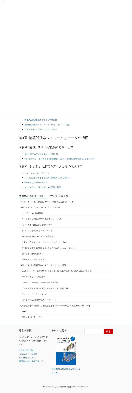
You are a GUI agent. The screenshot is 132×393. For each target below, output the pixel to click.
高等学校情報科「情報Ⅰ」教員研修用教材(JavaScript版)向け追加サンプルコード (55, 305)
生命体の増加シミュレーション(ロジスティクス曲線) (47, 124)
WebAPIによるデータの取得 (35, 182)
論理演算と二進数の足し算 (33, 259)
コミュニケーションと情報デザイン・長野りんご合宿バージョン (47, 201)
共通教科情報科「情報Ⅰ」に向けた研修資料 (43, 196)
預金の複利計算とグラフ (32, 317)
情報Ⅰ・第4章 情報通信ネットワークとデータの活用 (43, 265)
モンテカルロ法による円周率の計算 (37, 224)
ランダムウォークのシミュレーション (40, 129)
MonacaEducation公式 (28, 354)
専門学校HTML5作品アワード (31, 361)
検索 (108, 331)
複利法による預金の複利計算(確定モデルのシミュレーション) (48, 248)
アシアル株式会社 (26, 350)
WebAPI (25, 311)
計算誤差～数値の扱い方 (32, 253)
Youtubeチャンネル (27, 357)
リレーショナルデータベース (36, 173)
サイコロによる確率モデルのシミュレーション (42, 219)
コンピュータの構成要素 (32, 213)
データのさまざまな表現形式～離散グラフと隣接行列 (47, 177)
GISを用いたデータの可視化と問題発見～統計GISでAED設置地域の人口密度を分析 (59, 158)
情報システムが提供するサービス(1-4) (41, 154)
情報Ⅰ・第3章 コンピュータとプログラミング (40, 207)
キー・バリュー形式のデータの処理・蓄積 (42, 187)
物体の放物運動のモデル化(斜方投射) (40, 120)
